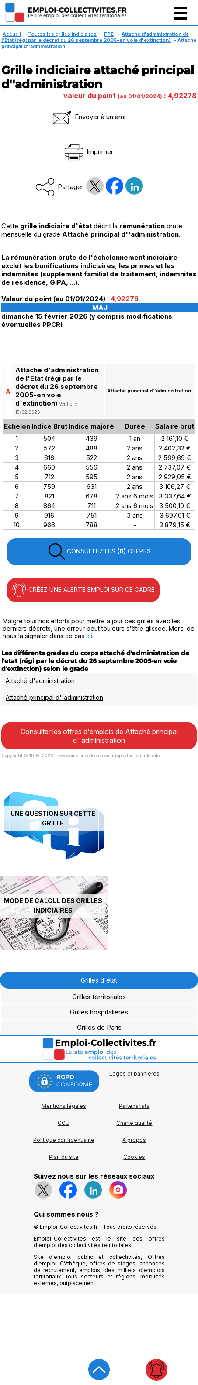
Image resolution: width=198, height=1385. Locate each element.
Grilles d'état (99, 980)
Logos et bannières (134, 1073)
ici (89, 635)
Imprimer (88, 152)
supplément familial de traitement (99, 274)
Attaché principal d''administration (149, 391)
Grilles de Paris (99, 1027)
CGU (63, 1123)
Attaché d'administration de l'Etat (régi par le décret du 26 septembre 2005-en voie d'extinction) (95, 37)
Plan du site (64, 1157)
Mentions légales (64, 1106)
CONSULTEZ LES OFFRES (99, 551)
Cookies (134, 1157)
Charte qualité (134, 1123)
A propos (134, 1140)
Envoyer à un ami (88, 117)
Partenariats (134, 1106)
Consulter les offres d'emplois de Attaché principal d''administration (99, 736)
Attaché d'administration (40, 680)
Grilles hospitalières (99, 1012)
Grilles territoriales (99, 997)
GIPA (58, 282)
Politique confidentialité (63, 1140)
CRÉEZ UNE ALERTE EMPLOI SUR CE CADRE (83, 590)
